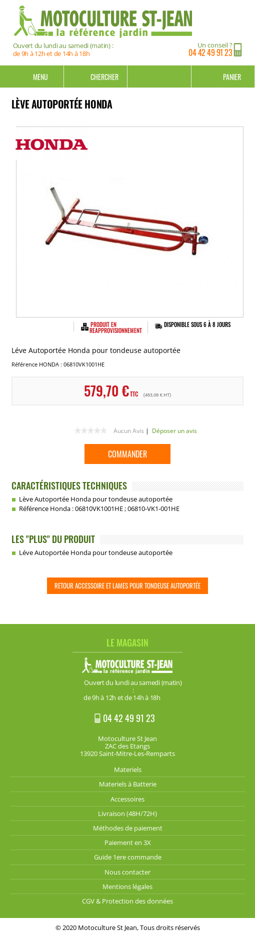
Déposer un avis (174, 430)
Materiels (128, 769)
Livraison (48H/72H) (127, 813)
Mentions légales (127, 886)
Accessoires (127, 799)
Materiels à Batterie (127, 784)
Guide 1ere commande (128, 857)
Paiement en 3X (127, 842)
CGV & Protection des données (127, 901)
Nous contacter (127, 872)
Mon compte (160, 77)
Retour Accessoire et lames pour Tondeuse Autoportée (127, 585)
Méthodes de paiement (127, 828)
